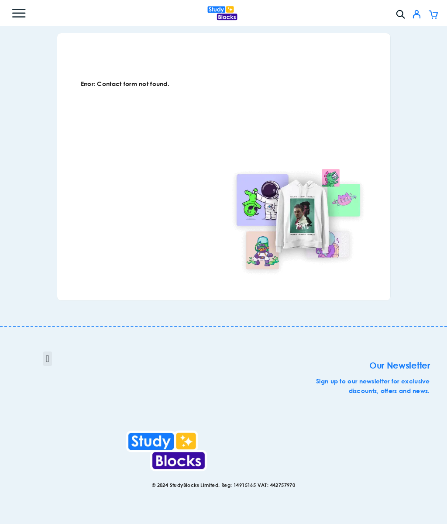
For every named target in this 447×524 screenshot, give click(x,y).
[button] (47, 359)
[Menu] (19, 13)
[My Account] (416, 15)
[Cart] (433, 15)
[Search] (400, 14)
